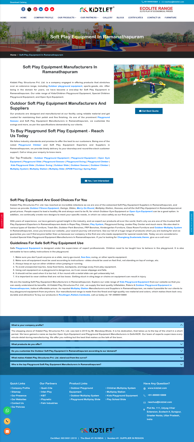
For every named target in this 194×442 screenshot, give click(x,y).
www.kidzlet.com (157, 388)
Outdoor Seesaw (80, 165)
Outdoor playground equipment (65, 86)
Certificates (135, 17)
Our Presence (18, 395)
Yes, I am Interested (97, 180)
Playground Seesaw (54, 161)
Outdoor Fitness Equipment (44, 208)
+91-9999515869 (150, 2)
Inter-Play (46, 391)
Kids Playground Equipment (134, 282)
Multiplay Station (38, 169)
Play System (96, 224)
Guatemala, (136, 237)
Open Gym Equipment (141, 211)
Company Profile (43, 17)
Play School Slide (115, 399)
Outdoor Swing (44, 165)
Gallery (107, 17)
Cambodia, (85, 295)
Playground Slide (32, 161)
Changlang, (123, 237)
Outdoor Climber (100, 165)
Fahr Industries (49, 403)
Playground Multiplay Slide (84, 399)
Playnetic (45, 399)
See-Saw (85, 257)
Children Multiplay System (120, 388)
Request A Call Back (191, 223)
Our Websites (18, 399)
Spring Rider (90, 169)
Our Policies (17, 407)
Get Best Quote (149, 111)
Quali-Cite (46, 388)
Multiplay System (19, 169)
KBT (43, 395)
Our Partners (89, 17)
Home (24, 18)
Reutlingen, (65, 295)
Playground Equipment (83, 158)
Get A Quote (2, 220)
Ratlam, (75, 295)
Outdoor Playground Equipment (51, 158)
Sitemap (15, 391)
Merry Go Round (85, 208)
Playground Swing (76, 161)
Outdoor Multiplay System (168, 227)
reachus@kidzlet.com (174, 2)
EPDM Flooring (74, 169)
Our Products (67, 17)
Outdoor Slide (61, 165)
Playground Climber (29, 145)
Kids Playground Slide (22, 165)
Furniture (171, 17)
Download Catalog (18, 2)
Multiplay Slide (56, 169)
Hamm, (146, 237)
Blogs (120, 17)
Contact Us (153, 17)
